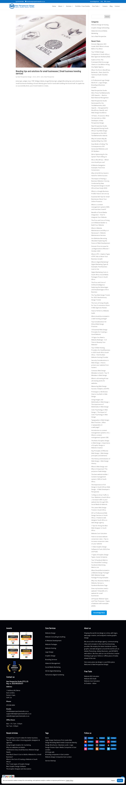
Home (54, 6)
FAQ (102, 1)
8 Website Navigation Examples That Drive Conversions (98, 167)
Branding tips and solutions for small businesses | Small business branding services (48, 72)
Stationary (57, 740)
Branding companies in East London (57, 754)
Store (47, 738)
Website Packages (51, 644)
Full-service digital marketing (54, 675)
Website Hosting (50, 648)
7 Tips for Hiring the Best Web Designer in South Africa (99, 528)
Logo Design (49, 652)
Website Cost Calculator (99, 533)
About (60, 6)
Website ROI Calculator (91, 676)
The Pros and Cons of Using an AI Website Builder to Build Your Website (100, 222)
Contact (117, 6)
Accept (120, 780)
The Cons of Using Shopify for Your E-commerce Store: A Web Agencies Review (100, 305)
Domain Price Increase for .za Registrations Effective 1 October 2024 (100, 248)
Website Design (50, 633)
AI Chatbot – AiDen (90, 683)
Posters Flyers (54, 747)
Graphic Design (50, 656)
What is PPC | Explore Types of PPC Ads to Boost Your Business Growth (100, 256)
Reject (113, 780)
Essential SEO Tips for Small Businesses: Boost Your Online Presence (100, 199)
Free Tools (95, 6)
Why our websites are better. (15, 747)
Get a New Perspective (47, 77)
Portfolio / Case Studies (82, 6)
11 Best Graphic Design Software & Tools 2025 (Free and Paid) (100, 549)
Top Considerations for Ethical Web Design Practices (99, 324)
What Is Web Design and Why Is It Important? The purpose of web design (99, 469)
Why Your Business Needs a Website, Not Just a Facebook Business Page (100, 583)
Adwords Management (53, 663)
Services (68, 6)
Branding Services (51, 659)
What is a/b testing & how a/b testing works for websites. (99, 380)
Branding (53, 742)
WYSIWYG (114, 651)
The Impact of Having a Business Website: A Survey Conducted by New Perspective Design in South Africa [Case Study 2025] (100, 183)
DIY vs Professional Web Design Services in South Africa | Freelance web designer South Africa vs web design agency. (99, 518)
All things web (49, 752)
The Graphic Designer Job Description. (18, 769)
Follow (90, 738)
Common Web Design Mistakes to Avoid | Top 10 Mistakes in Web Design (100, 373)
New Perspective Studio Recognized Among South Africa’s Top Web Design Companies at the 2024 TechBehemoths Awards (99, 131)
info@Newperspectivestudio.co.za (17, 711)
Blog (111, 6)
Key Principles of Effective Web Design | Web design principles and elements (99, 453)
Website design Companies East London (58, 757)
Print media (65, 740)
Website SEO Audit (90, 679)
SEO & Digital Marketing (53, 671)
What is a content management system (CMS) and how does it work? (100, 207)
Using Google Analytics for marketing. (18, 745)
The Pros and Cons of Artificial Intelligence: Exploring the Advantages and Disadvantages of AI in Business (100, 287)
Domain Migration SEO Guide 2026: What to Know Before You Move (100, 46)
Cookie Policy (69, 780)
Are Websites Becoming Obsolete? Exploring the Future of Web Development (100, 240)
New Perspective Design (25, 77)
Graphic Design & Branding (100, 28)
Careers (105, 6)
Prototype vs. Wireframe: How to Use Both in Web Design (99, 394)
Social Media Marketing (53, 667)
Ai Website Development (53, 641)
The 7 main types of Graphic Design (18, 764)
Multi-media (60, 742)
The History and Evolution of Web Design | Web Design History (100, 461)
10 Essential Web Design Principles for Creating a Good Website (99, 332)
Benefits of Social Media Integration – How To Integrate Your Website (99, 214)
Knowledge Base (94, 1)
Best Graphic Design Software (16, 766)
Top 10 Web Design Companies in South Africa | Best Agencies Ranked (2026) (100, 54)
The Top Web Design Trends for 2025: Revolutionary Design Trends (100, 297)
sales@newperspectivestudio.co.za (17, 716)
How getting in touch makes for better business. (22, 738)
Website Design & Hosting (99, 25)
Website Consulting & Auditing (55, 637)
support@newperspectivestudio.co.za (18, 714)
